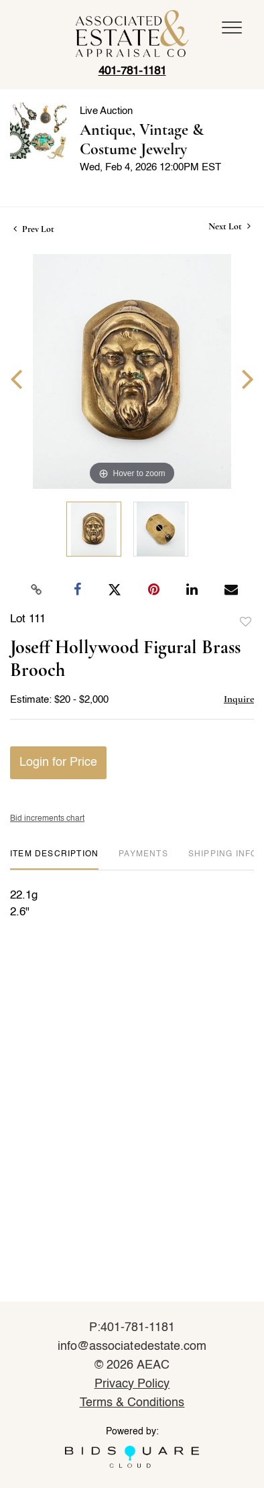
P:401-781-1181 (132, 1328)
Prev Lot (33, 229)
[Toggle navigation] (231, 27)
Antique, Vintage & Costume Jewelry (142, 139)
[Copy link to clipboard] (37, 590)
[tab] (54, 859)
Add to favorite (246, 622)
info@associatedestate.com (132, 1346)
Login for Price (58, 762)
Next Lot (229, 226)
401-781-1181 (132, 71)
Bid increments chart (47, 819)
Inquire (239, 699)
